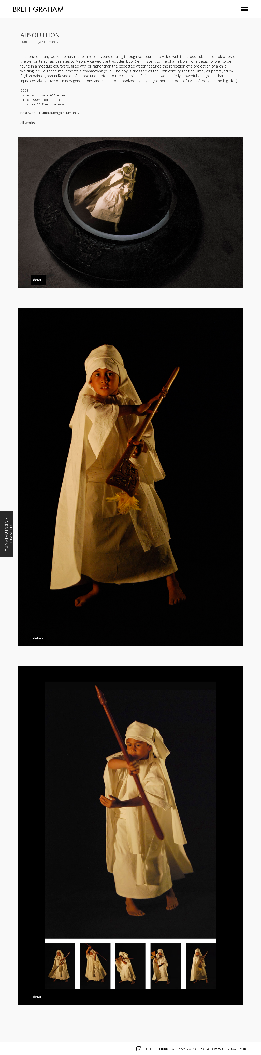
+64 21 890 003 (212, 1048)
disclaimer (237, 1048)
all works (27, 122)
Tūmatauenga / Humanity (39, 41)
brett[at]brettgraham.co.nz (171, 1048)
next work (28, 112)
